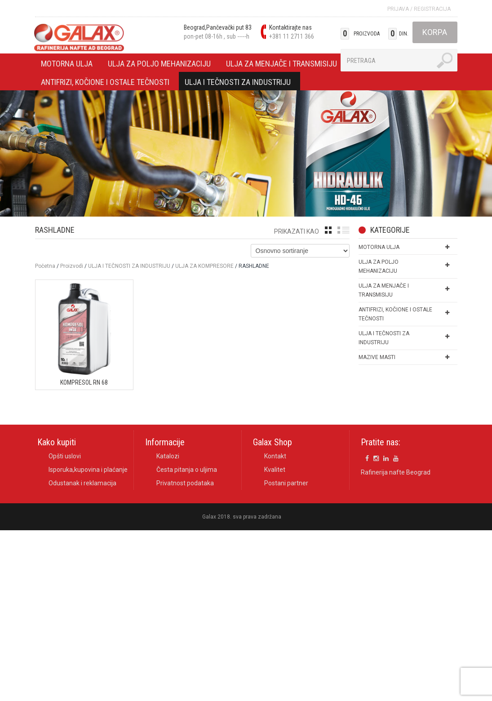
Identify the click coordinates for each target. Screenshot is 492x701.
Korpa (434, 32)
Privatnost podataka (185, 483)
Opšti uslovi (65, 456)
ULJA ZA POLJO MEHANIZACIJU (159, 65)
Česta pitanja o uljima (186, 469)
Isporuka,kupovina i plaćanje (88, 469)
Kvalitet (274, 469)
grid (328, 230)
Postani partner (286, 483)
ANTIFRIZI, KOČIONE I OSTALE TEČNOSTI (105, 83)
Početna (45, 266)
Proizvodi (71, 266)
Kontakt (275, 456)
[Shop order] (300, 250)
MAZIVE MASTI (377, 357)
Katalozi (167, 456)
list (343, 230)
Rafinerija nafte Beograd (395, 472)
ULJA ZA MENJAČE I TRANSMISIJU (281, 65)
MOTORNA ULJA (67, 65)
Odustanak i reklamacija (82, 483)
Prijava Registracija (419, 9)
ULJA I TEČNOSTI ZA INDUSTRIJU (238, 83)
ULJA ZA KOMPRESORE (204, 266)
